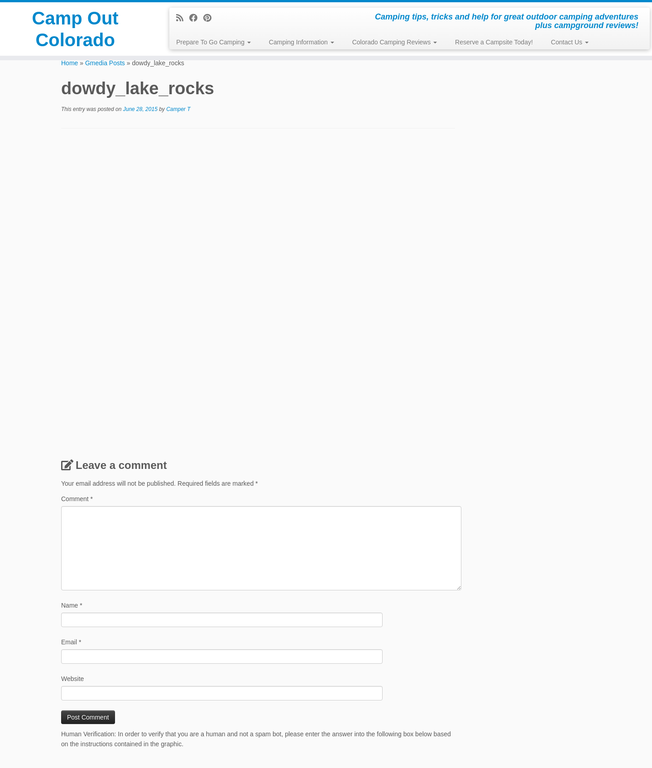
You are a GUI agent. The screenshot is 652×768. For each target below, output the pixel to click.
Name (71, 605)
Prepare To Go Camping (213, 42)
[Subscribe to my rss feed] (182, 18)
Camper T (178, 109)
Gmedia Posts (105, 63)
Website (72, 678)
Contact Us (570, 42)
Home (69, 63)
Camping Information (301, 42)
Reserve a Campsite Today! (494, 42)
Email (71, 642)
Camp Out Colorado (75, 29)
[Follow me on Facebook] (196, 18)
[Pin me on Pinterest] (210, 18)
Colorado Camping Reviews (394, 42)
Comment (77, 498)
